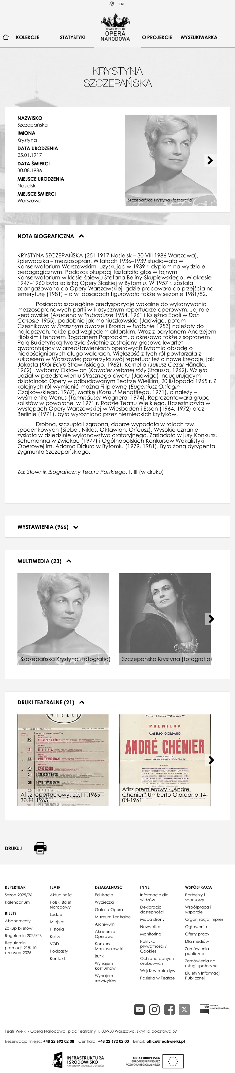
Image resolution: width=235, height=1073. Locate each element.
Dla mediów (197, 941)
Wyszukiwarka (199, 37)
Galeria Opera (109, 909)
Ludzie (56, 914)
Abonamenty (18, 920)
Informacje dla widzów (154, 897)
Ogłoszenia (196, 926)
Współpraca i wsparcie (198, 909)
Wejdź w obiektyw (157, 970)
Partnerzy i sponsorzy (195, 897)
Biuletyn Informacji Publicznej (202, 975)
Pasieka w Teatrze (157, 977)
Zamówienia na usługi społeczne (201, 963)
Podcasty (59, 951)
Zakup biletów (18, 928)
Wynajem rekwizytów (105, 978)
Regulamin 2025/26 (23, 935)
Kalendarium (17, 902)
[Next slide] (210, 160)
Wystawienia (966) (48, 526)
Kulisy (55, 936)
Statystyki (72, 37)
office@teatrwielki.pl (166, 1041)
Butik (99, 955)
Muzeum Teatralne (113, 916)
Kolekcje (27, 37)
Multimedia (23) (44, 561)
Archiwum (104, 924)
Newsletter (150, 926)
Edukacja (104, 894)
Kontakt (57, 958)
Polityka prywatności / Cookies (153, 946)
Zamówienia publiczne (197, 951)
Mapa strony (152, 919)
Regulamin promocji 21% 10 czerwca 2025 (20, 947)
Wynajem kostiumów (105, 966)
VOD (54, 943)
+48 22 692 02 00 (113, 1041)
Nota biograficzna (50, 236)
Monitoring (150, 933)
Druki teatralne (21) (50, 702)
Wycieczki (104, 902)
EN (121, 4)
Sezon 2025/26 (18, 894)
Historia (57, 929)
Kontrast (112, 4)
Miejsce (57, 921)
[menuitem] (6, 37)
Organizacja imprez (204, 919)
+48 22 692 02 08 (58, 1041)
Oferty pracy (197, 933)
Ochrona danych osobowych (157, 961)
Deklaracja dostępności (152, 909)
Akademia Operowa (105, 934)
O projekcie (157, 37)
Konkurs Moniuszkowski (109, 946)
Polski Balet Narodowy (60, 904)
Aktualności (61, 894)
